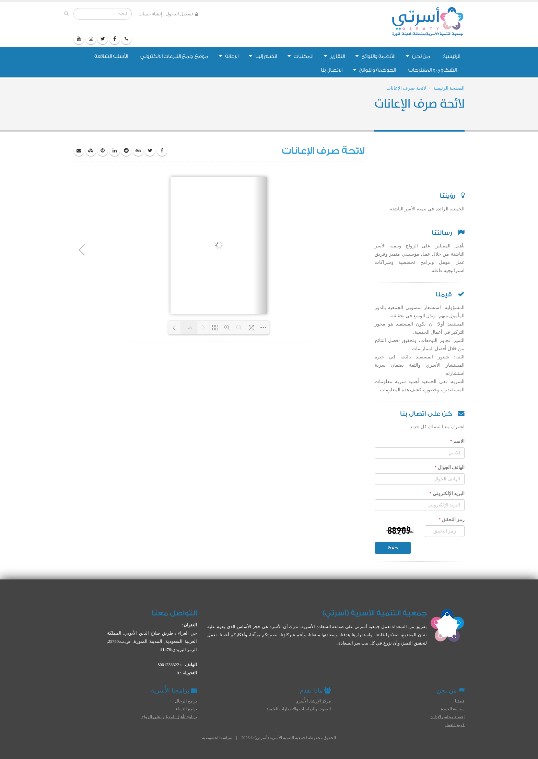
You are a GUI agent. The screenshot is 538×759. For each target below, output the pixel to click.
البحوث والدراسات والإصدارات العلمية (299, 709)
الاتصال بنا (331, 70)
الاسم (457, 441)
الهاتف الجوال (449, 467)
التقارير (334, 56)
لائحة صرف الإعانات (406, 88)
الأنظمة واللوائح (375, 56)
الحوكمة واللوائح (374, 70)
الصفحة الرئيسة (449, 88)
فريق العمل (455, 724)
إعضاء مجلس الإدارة (448, 716)
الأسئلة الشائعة (111, 56)
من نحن (418, 56)
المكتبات (300, 56)
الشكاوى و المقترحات (432, 70)
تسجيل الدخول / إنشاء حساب (168, 14)
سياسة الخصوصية (217, 737)
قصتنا (460, 701)
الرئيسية (451, 56)
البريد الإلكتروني (447, 493)
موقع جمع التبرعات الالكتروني (174, 56)
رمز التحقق (451, 519)
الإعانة (228, 56)
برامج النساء (186, 709)
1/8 (189, 327)
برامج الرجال (186, 701)
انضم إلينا (263, 56)
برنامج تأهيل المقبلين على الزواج (169, 716)
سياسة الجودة (453, 709)
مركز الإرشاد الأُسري (313, 701)
